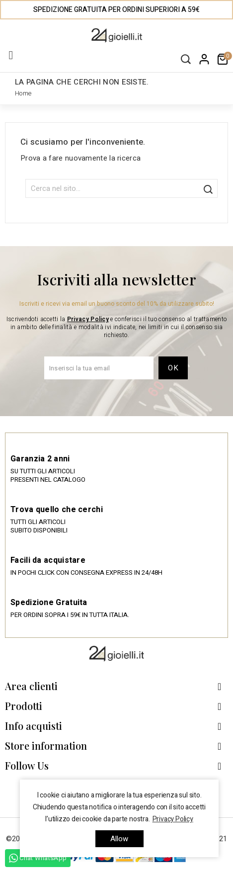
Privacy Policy (88, 319)
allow (119, 838)
